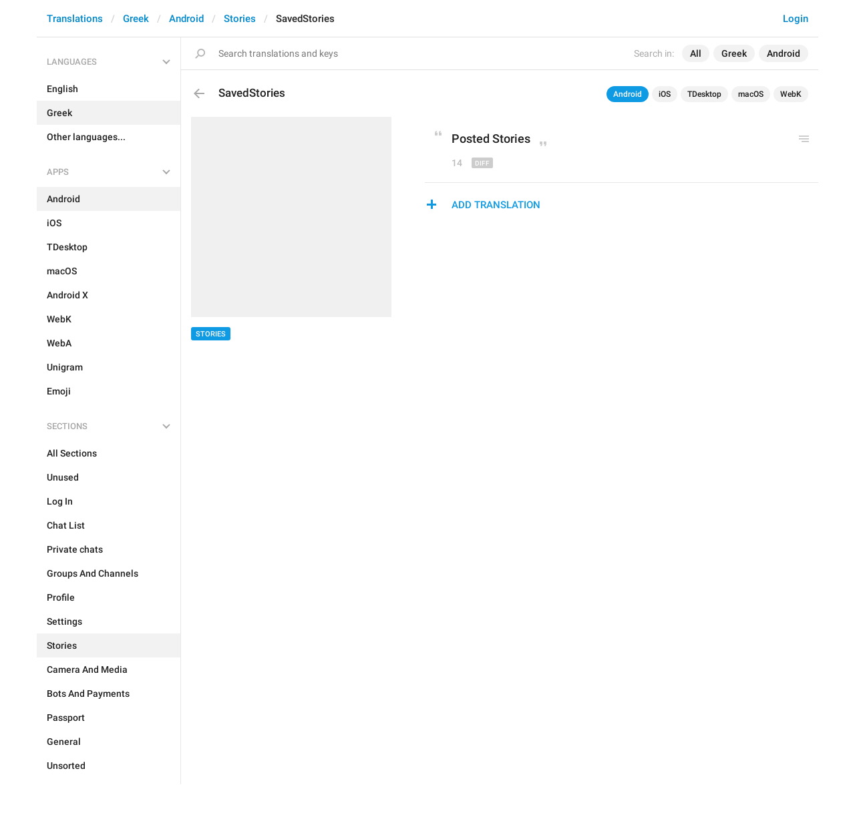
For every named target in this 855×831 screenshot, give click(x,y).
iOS (665, 94)
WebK (791, 94)
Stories (240, 19)
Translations (75, 19)
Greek (136, 19)
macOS (750, 94)
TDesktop (704, 94)
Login (795, 19)
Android (186, 19)
